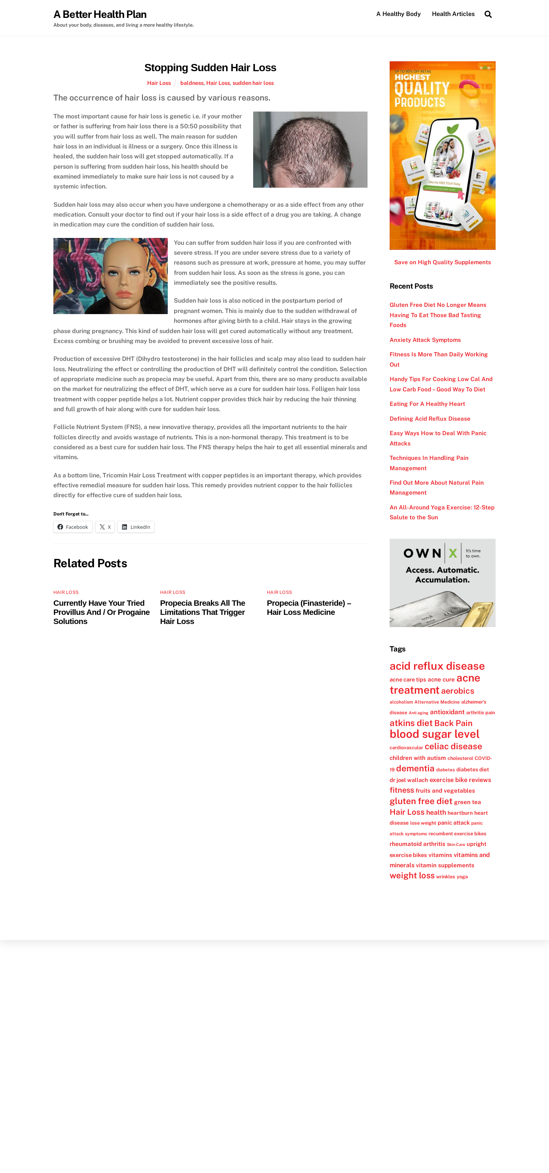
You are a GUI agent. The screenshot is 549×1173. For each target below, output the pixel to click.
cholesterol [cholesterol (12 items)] (460, 758)
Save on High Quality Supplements (442, 262)
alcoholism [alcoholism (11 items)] (401, 702)
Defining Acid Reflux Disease (430, 418)
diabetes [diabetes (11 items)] (445, 769)
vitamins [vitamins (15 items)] (440, 854)
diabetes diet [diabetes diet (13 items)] (472, 769)
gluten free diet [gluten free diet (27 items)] (421, 801)
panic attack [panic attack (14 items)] (454, 822)
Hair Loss (159, 83)
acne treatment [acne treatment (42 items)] (435, 684)
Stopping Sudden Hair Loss (210, 67)
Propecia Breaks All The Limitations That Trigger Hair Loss (202, 612)
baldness (192, 83)
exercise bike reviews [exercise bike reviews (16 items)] (460, 780)
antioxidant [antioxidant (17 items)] (447, 712)
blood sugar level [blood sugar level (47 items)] (435, 734)
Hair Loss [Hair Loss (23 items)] (407, 812)
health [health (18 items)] (436, 812)
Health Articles (453, 14)
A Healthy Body (398, 14)
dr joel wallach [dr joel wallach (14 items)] (409, 780)
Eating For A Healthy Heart (427, 404)
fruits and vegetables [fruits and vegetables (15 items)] (445, 790)
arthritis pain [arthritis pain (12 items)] (480, 712)
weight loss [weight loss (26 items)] (412, 875)
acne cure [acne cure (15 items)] (441, 679)
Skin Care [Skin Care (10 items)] (456, 844)
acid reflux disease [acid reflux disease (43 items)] (437, 665)
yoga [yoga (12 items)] (462, 876)
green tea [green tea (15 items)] (467, 801)
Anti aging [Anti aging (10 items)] (419, 712)
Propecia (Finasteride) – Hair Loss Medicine (309, 607)
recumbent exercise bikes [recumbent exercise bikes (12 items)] (457, 833)
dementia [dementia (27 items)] (415, 768)
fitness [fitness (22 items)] (402, 790)
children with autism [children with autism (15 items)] (418, 757)
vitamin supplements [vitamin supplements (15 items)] (445, 865)
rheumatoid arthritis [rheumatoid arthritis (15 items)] (417, 843)
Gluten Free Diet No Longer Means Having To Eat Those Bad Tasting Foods (438, 315)
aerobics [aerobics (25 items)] (457, 691)
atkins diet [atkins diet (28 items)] (411, 723)
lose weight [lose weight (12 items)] (423, 823)
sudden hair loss (253, 83)
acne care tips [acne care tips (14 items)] (408, 679)
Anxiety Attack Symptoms (425, 340)
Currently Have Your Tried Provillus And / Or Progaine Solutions (101, 612)
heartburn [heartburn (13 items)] (460, 813)
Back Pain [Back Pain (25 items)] (453, 723)
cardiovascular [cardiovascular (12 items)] (406, 747)
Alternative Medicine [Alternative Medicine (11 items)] (437, 702)
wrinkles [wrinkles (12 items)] (445, 876)
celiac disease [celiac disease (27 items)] (453, 746)
